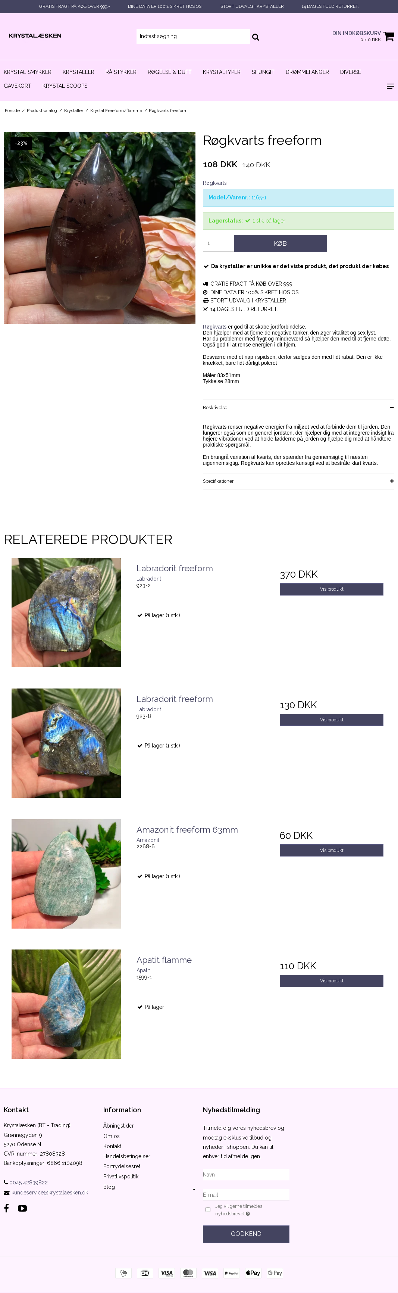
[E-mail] (246, 1194)
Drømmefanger (307, 72)
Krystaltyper (222, 72)
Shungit (263, 72)
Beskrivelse (215, 407)
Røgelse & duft (170, 72)
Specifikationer (218, 481)
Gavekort (17, 86)
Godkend (246, 1233)
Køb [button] (280, 243)
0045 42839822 (26, 1182)
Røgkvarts (215, 327)
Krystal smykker (27, 72)
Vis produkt (332, 589)
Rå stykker (121, 72)
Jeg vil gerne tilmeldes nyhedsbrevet (250, 1210)
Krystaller (78, 72)
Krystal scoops (65, 86)
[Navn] (246, 1174)
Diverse (350, 72)
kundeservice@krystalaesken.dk (50, 1193)
